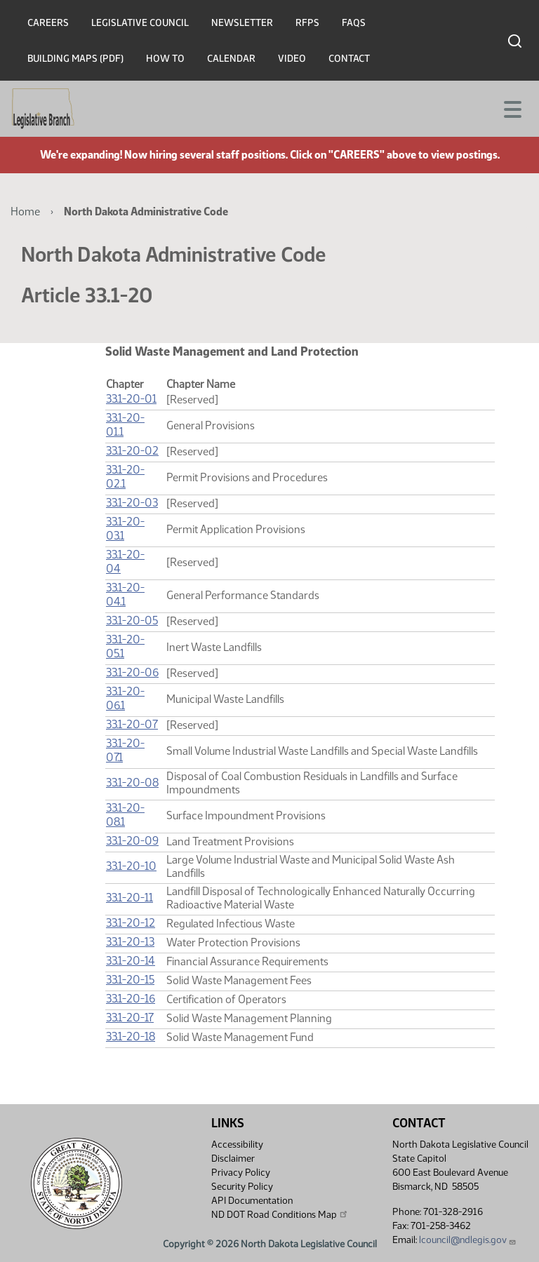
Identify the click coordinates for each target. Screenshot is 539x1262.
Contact (349, 59)
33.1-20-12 (130, 922)
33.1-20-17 (130, 1017)
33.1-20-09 (132, 840)
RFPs (307, 23)
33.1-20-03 (132, 502)
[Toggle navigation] (511, 108)
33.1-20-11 (129, 897)
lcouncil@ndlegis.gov (468, 1240)
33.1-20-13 (130, 941)
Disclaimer (233, 1158)
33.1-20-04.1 (125, 594)
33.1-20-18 (130, 1036)
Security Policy (242, 1187)
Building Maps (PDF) (75, 59)
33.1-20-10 (131, 866)
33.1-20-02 (132, 450)
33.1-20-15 (130, 979)
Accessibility (237, 1144)
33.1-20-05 (132, 620)
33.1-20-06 (132, 672)
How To (165, 59)
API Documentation (252, 1201)
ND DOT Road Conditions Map (280, 1214)
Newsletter (242, 23)
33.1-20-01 (131, 398)
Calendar (231, 59)
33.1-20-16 (130, 998)
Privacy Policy (240, 1173)
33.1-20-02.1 (125, 476)
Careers (48, 23)
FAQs (354, 23)
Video (292, 59)
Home (25, 211)
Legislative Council (140, 23)
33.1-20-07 (132, 724)
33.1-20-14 (130, 960)
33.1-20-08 (132, 782)
